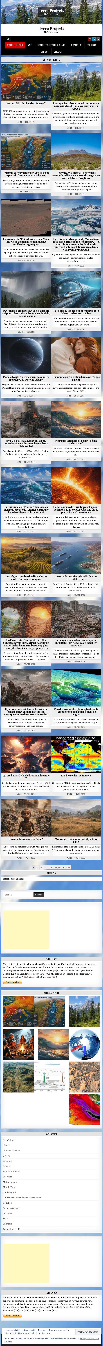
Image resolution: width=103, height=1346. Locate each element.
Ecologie (7, 1161)
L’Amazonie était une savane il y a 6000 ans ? (76, 840)
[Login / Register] (94, 39)
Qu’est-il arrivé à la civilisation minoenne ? (25, 777)
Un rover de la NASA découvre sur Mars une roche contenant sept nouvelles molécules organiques (26, 241)
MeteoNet (58, 51)
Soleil (6, 1218)
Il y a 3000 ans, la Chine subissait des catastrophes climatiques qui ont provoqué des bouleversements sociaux (26, 711)
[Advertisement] (26, 929)
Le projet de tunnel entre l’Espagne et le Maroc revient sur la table (76, 312)
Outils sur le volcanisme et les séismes (22, 1197)
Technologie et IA (11, 1229)
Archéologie (9, 1140)
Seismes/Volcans (11, 1208)
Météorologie (10, 1182)
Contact (44, 51)
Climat (6, 1145)
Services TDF (76, 45)
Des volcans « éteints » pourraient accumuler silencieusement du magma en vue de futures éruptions (76, 175)
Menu (9, 39)
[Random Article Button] (90, 39)
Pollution (7, 1203)
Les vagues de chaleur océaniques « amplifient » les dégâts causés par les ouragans (76, 642)
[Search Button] (98, 39)
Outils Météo (9, 1192)
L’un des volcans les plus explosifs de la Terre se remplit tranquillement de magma (76, 711)
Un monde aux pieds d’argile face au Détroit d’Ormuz (76, 578)
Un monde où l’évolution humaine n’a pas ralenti (76, 378)
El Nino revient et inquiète (76, 775)
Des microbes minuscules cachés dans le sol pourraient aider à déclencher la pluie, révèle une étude (26, 313)
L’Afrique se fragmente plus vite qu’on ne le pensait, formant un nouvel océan (26, 174)
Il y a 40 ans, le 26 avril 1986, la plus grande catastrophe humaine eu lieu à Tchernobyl (26, 443)
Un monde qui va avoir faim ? (26, 839)
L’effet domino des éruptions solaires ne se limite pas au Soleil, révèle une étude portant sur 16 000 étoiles (76, 509)
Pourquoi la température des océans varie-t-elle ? (76, 442)
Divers (6, 1156)
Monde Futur (9, 1187)
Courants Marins (11, 1150)
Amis (30, 45)
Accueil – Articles (15, 45)
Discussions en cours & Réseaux (51, 45)
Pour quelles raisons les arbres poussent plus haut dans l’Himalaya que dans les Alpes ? (76, 106)
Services (7, 1213)
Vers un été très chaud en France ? (26, 103)
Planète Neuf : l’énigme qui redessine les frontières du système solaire (26, 378)
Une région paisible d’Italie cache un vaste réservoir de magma (26, 578)
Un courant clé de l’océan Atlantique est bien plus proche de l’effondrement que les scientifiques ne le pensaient (26, 509)
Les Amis (7, 1177)
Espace (6, 1166)
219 (50, 867)
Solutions (91, 45)
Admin (20, 122)
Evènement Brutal (12, 1171)
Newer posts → (62, 867)
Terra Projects (51, 10)
